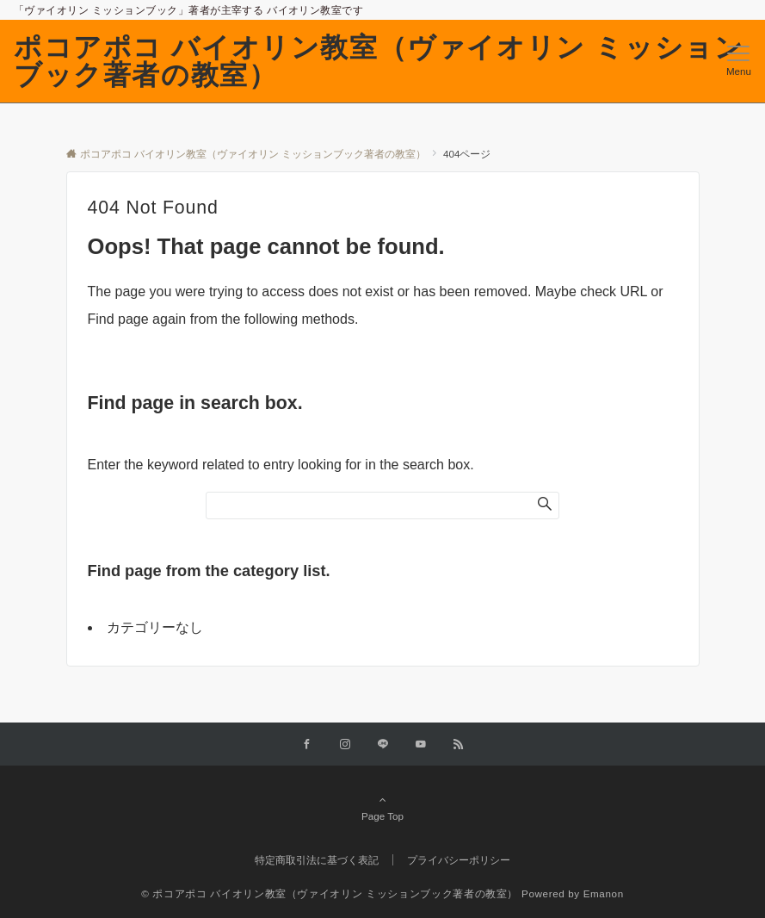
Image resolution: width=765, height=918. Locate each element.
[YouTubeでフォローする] (421, 744)
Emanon (603, 893)
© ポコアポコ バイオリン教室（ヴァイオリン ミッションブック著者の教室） (329, 893)
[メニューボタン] (738, 61)
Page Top (383, 807)
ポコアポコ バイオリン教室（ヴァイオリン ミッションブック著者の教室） (378, 61)
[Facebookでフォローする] (307, 744)
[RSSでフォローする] (458, 744)
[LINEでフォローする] (383, 744)
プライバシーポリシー (458, 859)
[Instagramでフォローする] (345, 744)
